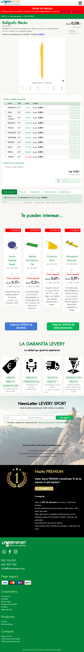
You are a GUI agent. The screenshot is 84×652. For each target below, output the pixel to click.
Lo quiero (74, 107)
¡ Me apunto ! (64, 417)
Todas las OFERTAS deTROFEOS (21, 326)
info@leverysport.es (13, 568)
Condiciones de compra (10, 638)
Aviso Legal (5, 601)
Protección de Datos (9, 604)
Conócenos (5, 596)
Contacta (4, 599)
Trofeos (4, 621)
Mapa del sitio (6, 609)
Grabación (35, 192)
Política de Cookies (62, 422)
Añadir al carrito (70, 181)
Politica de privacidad (45, 422)
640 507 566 (77, 11)
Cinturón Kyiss (52, 258)
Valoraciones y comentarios (57, 192)
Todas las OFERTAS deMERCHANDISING (63, 326)
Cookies (4, 607)
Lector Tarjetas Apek (12, 260)
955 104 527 (65, 11)
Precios (22, 192)
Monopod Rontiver (71, 258)
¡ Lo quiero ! (44, 488)
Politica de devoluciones (10, 641)
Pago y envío (6, 636)
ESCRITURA (29, 16)
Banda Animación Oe (32, 260)
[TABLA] (42, 34)
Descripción (9, 192)
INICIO (4, 16)
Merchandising (15, 16)
